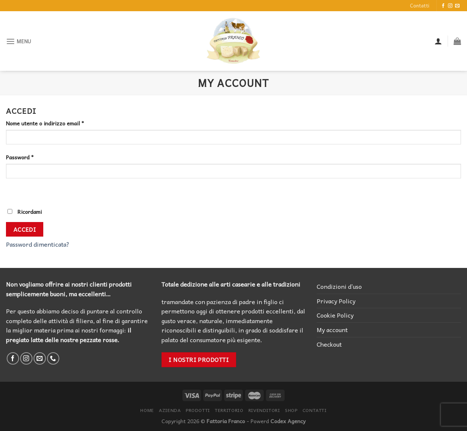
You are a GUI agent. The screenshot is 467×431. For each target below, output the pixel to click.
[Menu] (18, 41)
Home (147, 410)
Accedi (24, 229)
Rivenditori (264, 410)
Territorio (229, 410)
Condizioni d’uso (339, 286)
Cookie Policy (335, 315)
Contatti (419, 5)
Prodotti (198, 410)
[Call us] (53, 358)
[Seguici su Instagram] (450, 6)
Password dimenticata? (37, 244)
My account (332, 329)
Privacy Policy (336, 301)
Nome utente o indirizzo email (45, 123)
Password (20, 157)
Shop (291, 410)
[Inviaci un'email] (457, 6)
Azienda (170, 410)
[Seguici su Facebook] (443, 6)
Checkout (329, 344)
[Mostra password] (13, 191)
